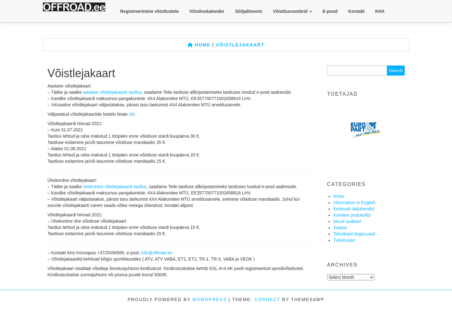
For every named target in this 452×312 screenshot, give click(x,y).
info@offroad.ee (157, 252)
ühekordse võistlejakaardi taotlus (115, 186)
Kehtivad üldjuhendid (353, 208)
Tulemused (344, 240)
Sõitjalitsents (248, 11)
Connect (267, 299)
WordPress (209, 299)
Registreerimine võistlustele (149, 11)
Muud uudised (347, 221)
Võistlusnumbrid (292, 11)
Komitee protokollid (352, 215)
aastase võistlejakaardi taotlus (112, 92)
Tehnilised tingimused (354, 233)
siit (131, 114)
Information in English (354, 202)
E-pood (330, 11)
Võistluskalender (206, 11)
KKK (380, 11)
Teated (339, 227)
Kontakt (356, 11)
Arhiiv (338, 196)
